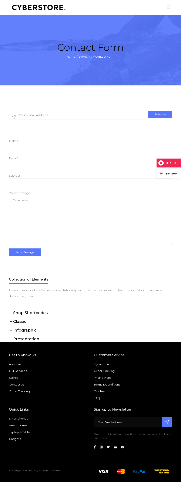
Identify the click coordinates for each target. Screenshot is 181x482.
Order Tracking (19, 391)
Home (71, 56)
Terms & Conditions (107, 384)
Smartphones (18, 418)
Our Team (100, 391)
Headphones (18, 425)
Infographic (25, 330)
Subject (14, 175)
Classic (19, 321)
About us (15, 364)
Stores (13, 377)
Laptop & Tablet (20, 432)
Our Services (18, 371)
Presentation (26, 339)
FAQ (97, 398)
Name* (14, 141)
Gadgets (15, 439)
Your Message (19, 193)
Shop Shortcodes (30, 312)
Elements (85, 56)
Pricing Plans (102, 377)
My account (102, 364)
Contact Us (16, 384)
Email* (13, 158)
